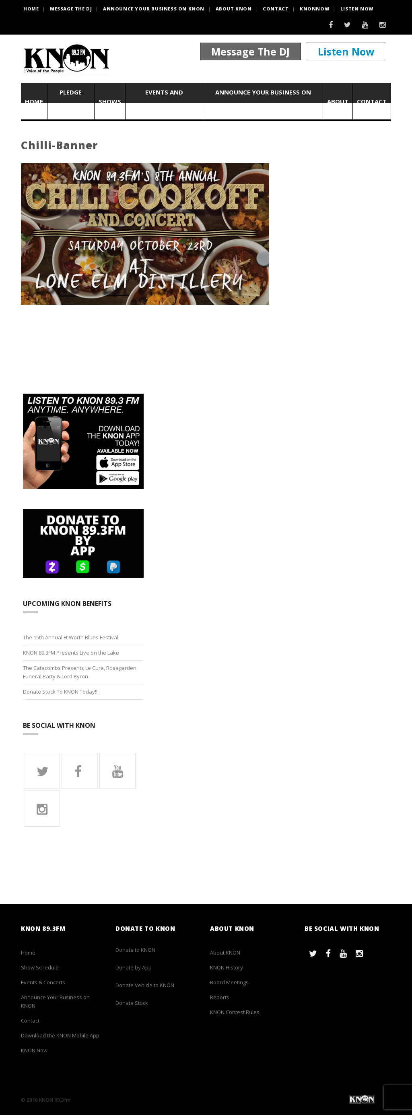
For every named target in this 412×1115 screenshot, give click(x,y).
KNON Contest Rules (235, 1012)
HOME (31, 9)
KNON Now (34, 1050)
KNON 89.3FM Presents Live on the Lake (71, 652)
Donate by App (133, 967)
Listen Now (356, 9)
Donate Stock (131, 1002)
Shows (110, 101)
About (337, 101)
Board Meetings (229, 982)
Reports (219, 997)
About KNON (234, 9)
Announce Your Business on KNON (153, 9)
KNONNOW (314, 9)
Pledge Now (71, 101)
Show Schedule (40, 967)
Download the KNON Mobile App (60, 1035)
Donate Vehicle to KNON (144, 985)
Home (34, 101)
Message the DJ (71, 9)
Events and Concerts (164, 101)
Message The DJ (250, 51)
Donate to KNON (135, 949)
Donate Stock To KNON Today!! (60, 691)
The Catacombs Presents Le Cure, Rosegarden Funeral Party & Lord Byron (79, 672)
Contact (275, 9)
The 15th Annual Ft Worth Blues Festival (70, 637)
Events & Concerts (43, 982)
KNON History (226, 967)
